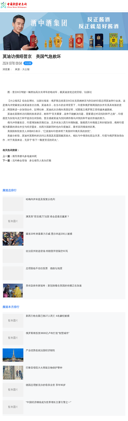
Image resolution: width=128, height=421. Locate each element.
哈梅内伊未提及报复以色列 (40, 199)
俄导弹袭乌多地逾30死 (24, 156)
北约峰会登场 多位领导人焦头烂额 (31, 160)
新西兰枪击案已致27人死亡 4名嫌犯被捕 (47, 315)
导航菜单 (124, 5)
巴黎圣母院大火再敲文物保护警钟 (44, 367)
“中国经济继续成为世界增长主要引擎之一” (48, 402)
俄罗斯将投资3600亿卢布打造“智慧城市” (47, 333)
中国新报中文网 (14, 5)
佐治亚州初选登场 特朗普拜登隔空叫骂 (47, 251)
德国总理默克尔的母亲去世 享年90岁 (46, 385)
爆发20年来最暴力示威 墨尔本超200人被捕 (49, 233)
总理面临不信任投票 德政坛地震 (44, 268)
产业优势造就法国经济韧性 (40, 350)
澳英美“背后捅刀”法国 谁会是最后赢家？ (47, 216)
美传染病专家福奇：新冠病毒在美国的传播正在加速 (54, 285)
